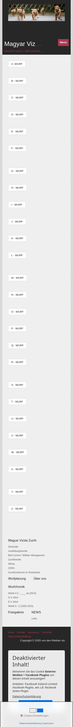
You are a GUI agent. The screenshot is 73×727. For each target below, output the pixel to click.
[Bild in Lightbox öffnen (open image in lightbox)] (36, 12)
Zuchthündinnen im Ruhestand (24, 572)
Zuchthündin (14, 559)
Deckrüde (13, 546)
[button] (17, 64)
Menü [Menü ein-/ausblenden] (63, 42)
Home (11, 632)
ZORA (11, 568)
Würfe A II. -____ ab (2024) (22, 593)
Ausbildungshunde (17, 551)
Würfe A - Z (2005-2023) (20, 606)
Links (34, 618)
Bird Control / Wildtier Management (26, 555)
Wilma (11, 564)
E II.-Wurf (13, 601)
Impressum (33, 632)
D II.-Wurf (13, 597)
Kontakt (21, 632)
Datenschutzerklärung (19, 636)
